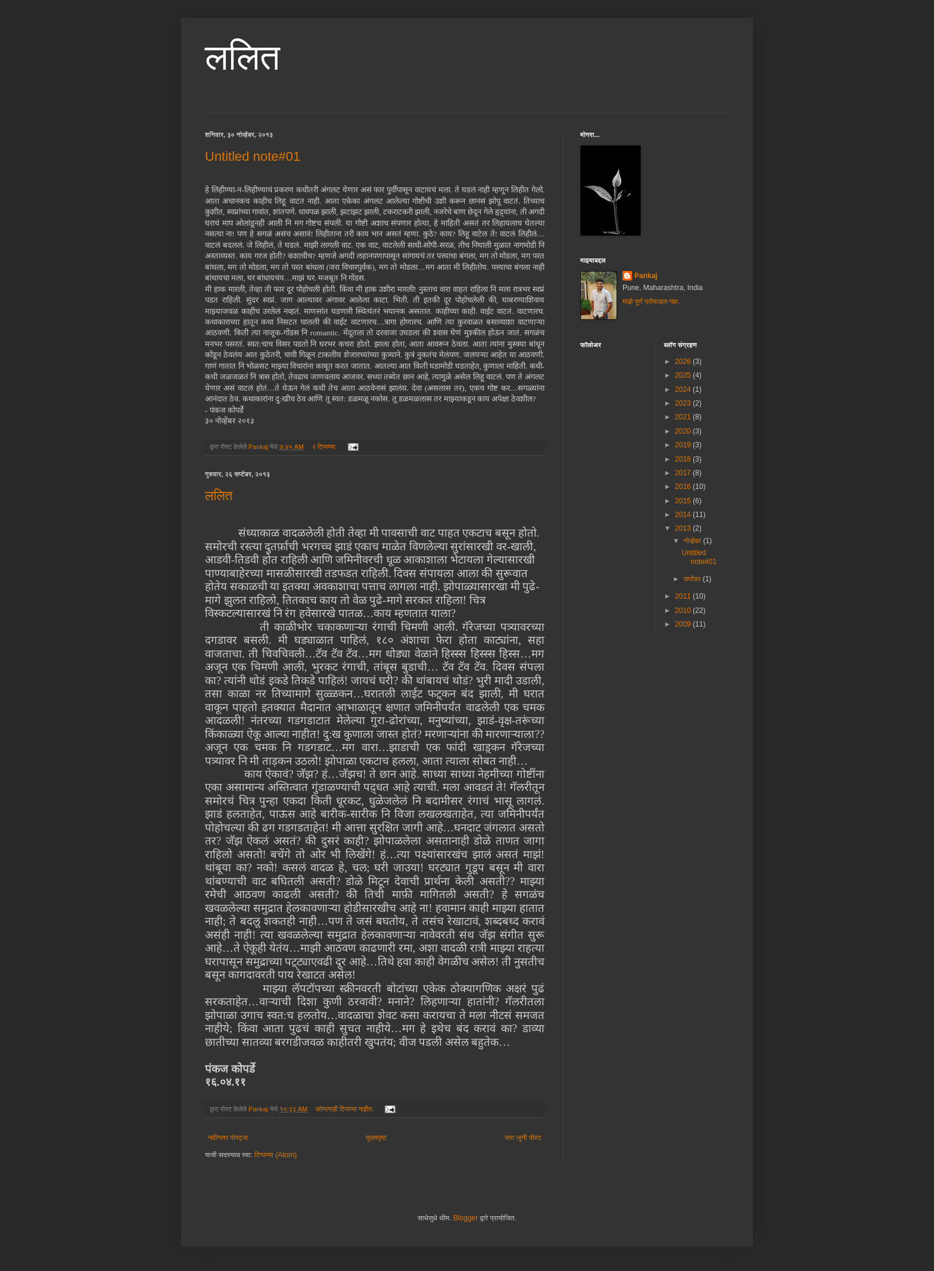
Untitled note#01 (252, 156)
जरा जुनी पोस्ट (523, 1137)
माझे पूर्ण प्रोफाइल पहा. (651, 301)
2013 (684, 528)
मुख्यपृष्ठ (376, 1137)
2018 (684, 459)
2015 (684, 501)
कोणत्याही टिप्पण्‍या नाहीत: (345, 1109)
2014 (684, 514)
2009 (684, 624)
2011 (684, 596)
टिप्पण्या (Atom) (275, 1155)
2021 (684, 417)
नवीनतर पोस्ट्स (228, 1137)
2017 (684, 473)
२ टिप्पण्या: (325, 446)
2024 (684, 389)
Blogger (465, 1218)
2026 (684, 361)
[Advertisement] (669, 724)
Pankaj (646, 276)
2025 (684, 375)
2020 (684, 431)
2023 (684, 403)
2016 (684, 486)
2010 (684, 610)
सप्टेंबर (692, 579)
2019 (684, 445)
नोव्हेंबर (693, 541)
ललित (242, 57)
